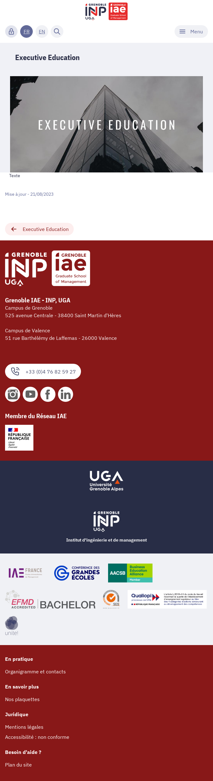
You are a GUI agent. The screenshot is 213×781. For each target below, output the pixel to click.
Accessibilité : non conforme (37, 737)
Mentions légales (24, 727)
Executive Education (39, 229)
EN (42, 31)
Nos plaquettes (22, 699)
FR (27, 31)
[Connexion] (11, 31)
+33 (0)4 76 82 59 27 (43, 371)
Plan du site (18, 764)
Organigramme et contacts (35, 671)
